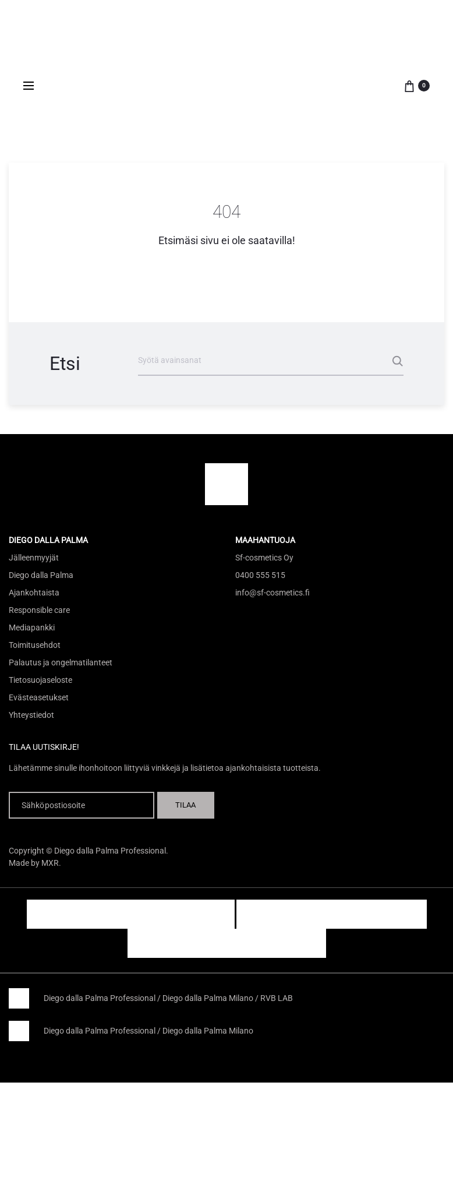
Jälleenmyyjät (34, 557)
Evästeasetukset (39, 697)
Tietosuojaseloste (40, 680)
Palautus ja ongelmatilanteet (60, 662)
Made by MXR (34, 863)
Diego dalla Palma (41, 575)
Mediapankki (32, 627)
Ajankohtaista (34, 592)
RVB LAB (276, 998)
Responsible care (39, 610)
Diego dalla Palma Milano (207, 998)
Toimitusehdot (35, 645)
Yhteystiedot (31, 715)
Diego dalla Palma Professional (99, 998)
